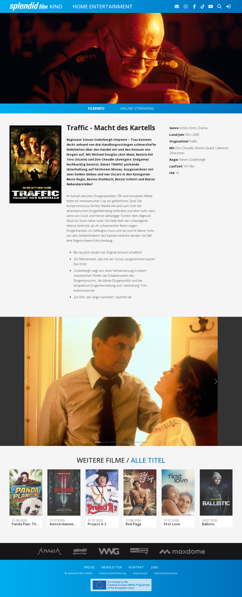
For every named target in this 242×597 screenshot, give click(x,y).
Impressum (140, 573)
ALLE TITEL (148, 460)
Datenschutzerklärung (112, 573)
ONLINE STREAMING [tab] (137, 108)
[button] (26, 381)
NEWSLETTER (111, 567)
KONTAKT (136, 567)
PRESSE (89, 567)
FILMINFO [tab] (96, 108)
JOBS (154, 567)
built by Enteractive (165, 573)
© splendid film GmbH (78, 573)
